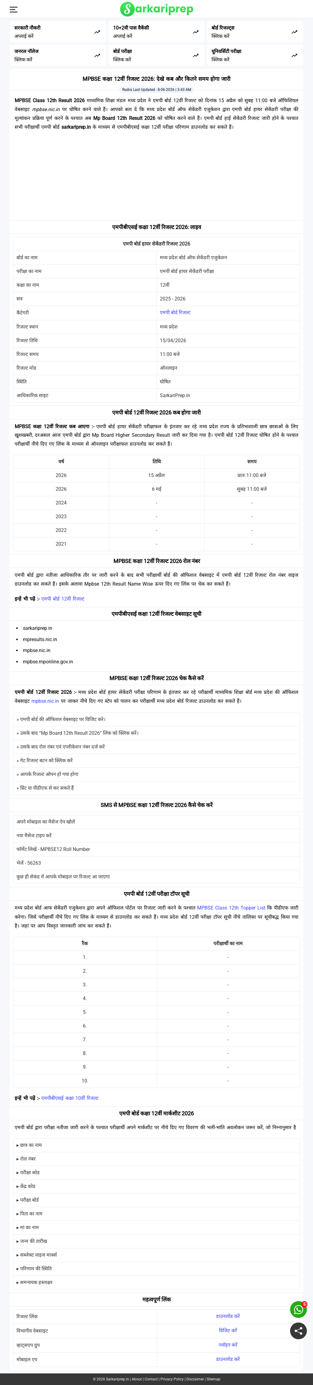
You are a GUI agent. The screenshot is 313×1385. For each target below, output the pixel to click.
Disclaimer (195, 1379)
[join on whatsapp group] (298, 1309)
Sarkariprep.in (117, 1379)
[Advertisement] (156, 177)
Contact (151, 1379)
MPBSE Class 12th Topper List (231, 908)
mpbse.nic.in (45, 701)
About (137, 1379)
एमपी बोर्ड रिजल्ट (175, 312)
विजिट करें (228, 1330)
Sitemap (213, 1379)
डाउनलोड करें (228, 1316)
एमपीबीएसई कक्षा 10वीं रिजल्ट (69, 1098)
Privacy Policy (172, 1379)
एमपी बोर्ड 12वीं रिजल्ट (62, 599)
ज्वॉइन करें (228, 1345)
